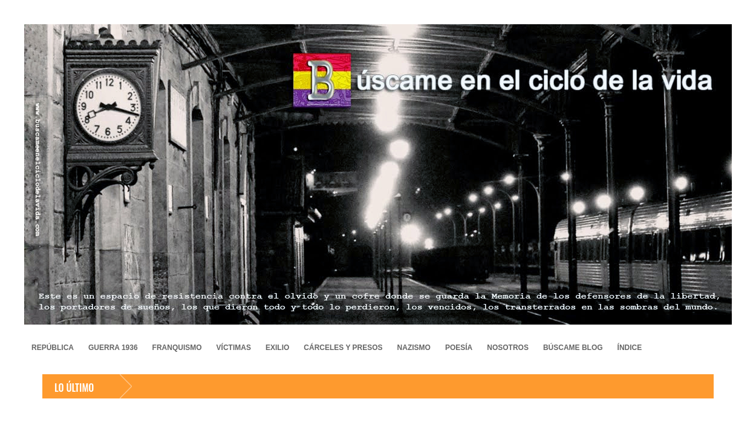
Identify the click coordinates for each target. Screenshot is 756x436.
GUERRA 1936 (113, 347)
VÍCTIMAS (234, 347)
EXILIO (277, 347)
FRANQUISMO (177, 347)
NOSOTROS (508, 347)
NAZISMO (414, 347)
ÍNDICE (630, 347)
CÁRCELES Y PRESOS (343, 347)
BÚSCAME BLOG (573, 347)
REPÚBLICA (52, 347)
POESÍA (458, 347)
